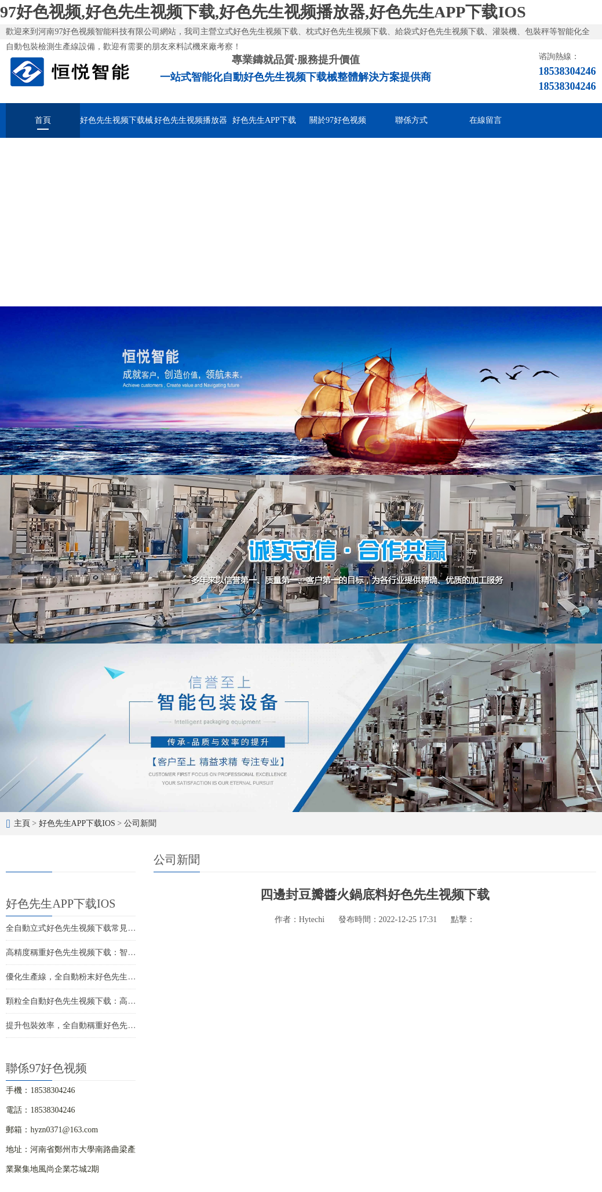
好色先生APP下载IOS (264, 127)
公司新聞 (140, 823)
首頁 (43, 120)
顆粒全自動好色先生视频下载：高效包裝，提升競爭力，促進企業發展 (131, 1001)
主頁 (22, 823)
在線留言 (485, 120)
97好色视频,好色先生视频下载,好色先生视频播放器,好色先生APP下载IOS (263, 12)
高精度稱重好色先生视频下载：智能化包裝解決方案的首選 (111, 952)
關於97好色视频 (337, 120)
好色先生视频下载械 (116, 120)
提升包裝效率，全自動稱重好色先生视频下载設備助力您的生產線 (123, 1025)
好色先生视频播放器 (190, 120)
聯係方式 (411, 120)
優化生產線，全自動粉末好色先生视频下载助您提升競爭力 (111, 976)
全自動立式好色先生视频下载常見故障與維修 (87, 928)
